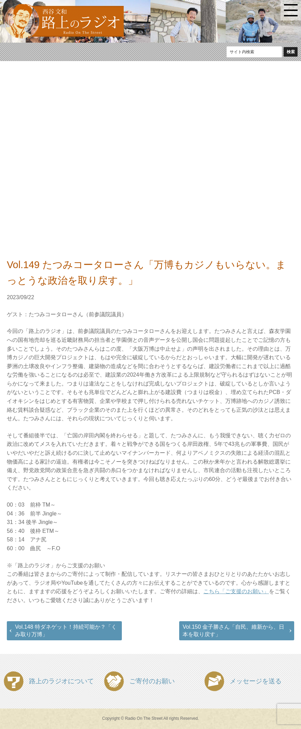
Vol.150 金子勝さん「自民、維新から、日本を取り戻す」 (233, 630)
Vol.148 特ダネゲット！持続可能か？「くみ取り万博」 (66, 630)
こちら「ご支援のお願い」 (236, 591)
